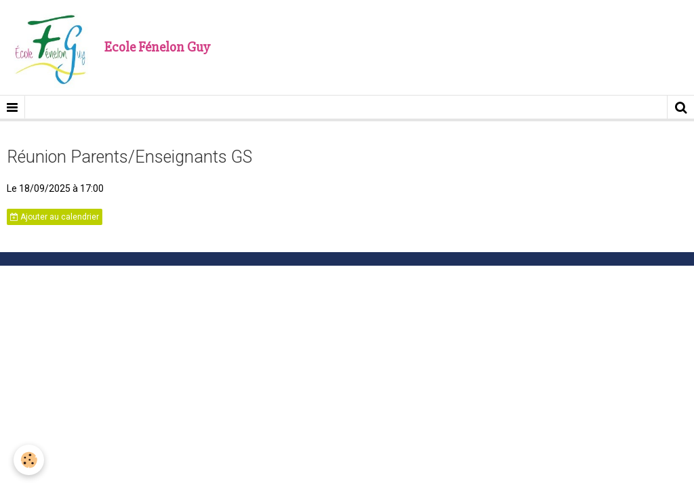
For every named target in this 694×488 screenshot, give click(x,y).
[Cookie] (29, 460)
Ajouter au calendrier (54, 217)
